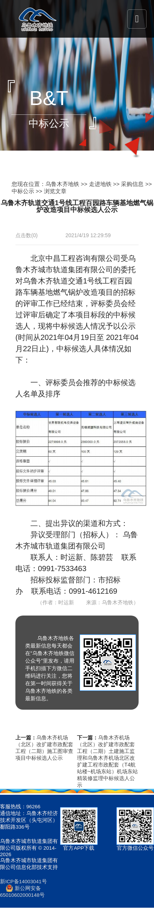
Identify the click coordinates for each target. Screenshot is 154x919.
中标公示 (23, 191)
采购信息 (132, 184)
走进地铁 (100, 184)
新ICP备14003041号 (23, 881)
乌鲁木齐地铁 (62, 184)
